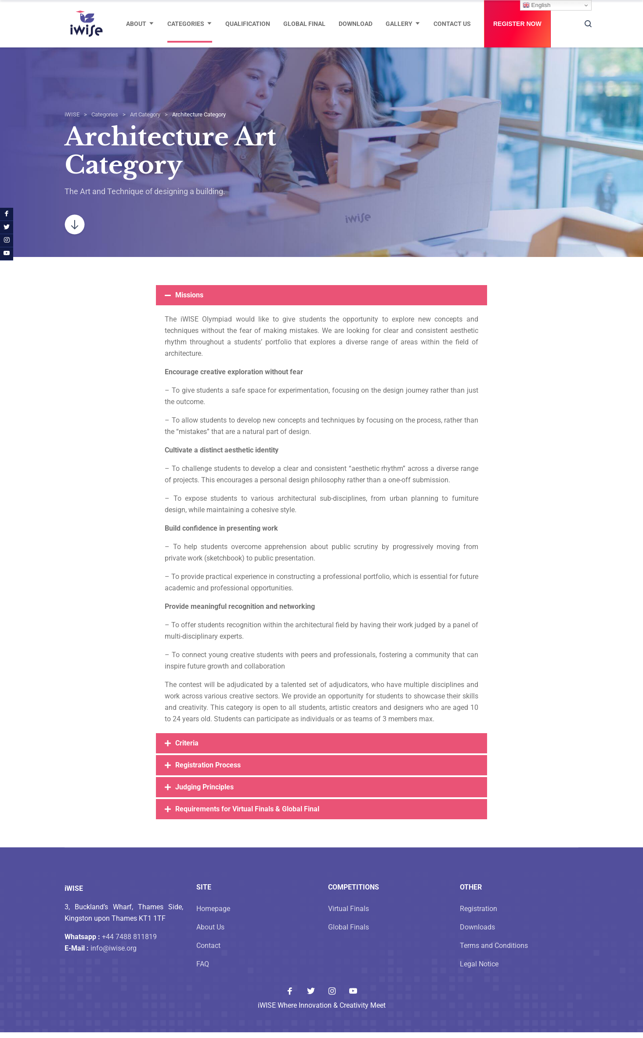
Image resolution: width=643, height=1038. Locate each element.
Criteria (187, 749)
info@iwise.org (113, 954)
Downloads (477, 933)
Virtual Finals (348, 914)
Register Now (517, 23)
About (136, 23)
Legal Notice (479, 970)
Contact (208, 951)
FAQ (202, 970)
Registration (478, 914)
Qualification (247, 23)
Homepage (213, 914)
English (536, 5)
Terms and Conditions (494, 951)
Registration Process (208, 771)
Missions (189, 301)
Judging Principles (204, 792)
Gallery (399, 23)
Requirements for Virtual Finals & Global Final (247, 814)
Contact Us (452, 23)
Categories (185, 23)
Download (355, 23)
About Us (210, 933)
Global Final (304, 23)
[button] (321, 301)
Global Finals (348, 933)
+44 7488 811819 (129, 942)
